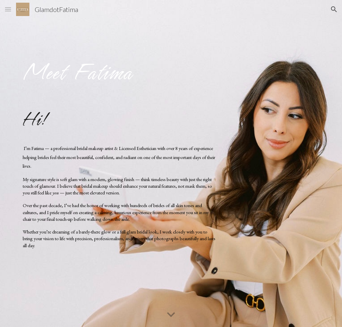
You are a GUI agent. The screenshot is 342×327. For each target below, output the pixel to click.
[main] (119, 69)
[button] (8, 9)
